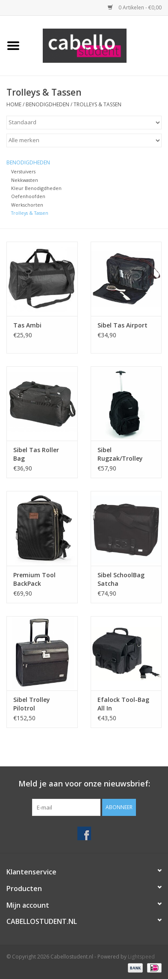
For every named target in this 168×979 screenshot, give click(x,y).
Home (13, 104)
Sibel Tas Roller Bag (36, 454)
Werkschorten (27, 205)
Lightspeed (141, 956)
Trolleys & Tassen (97, 104)
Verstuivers (23, 171)
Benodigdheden (47, 104)
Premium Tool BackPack (34, 579)
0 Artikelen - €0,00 (135, 7)
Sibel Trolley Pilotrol (31, 704)
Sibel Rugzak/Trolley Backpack (120, 454)
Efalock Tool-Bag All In (123, 704)
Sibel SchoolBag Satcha (120, 579)
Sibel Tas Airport (122, 325)
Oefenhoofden (28, 196)
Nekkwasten (24, 180)
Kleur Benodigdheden (36, 188)
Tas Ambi (27, 325)
